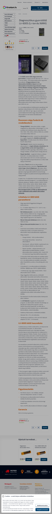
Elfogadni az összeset (42, 509)
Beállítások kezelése (42, 505)
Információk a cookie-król (17, 510)
